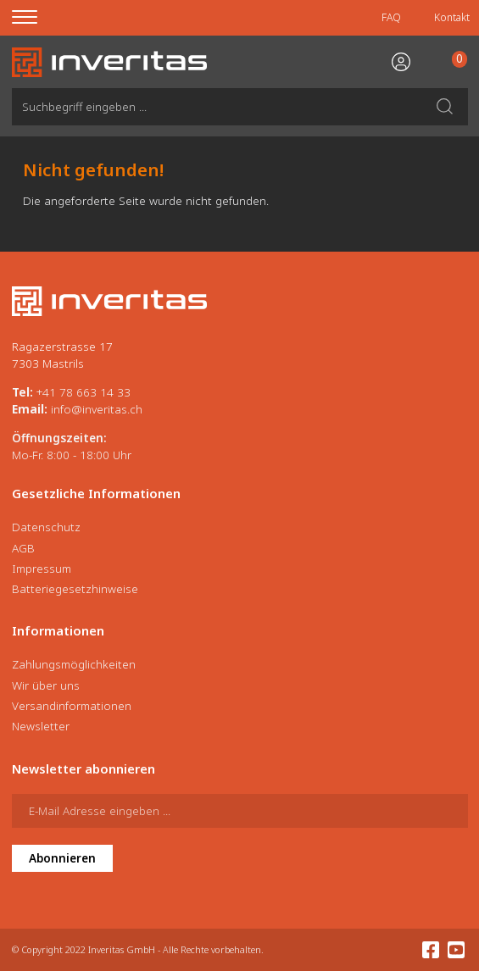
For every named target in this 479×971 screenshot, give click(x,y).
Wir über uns (46, 685)
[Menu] (35, 18)
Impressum (41, 568)
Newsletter (41, 726)
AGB (23, 548)
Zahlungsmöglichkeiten (74, 664)
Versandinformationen (71, 705)
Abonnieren (62, 858)
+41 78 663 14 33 (83, 392)
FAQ (391, 17)
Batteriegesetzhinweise (75, 588)
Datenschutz (46, 527)
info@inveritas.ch (96, 409)
